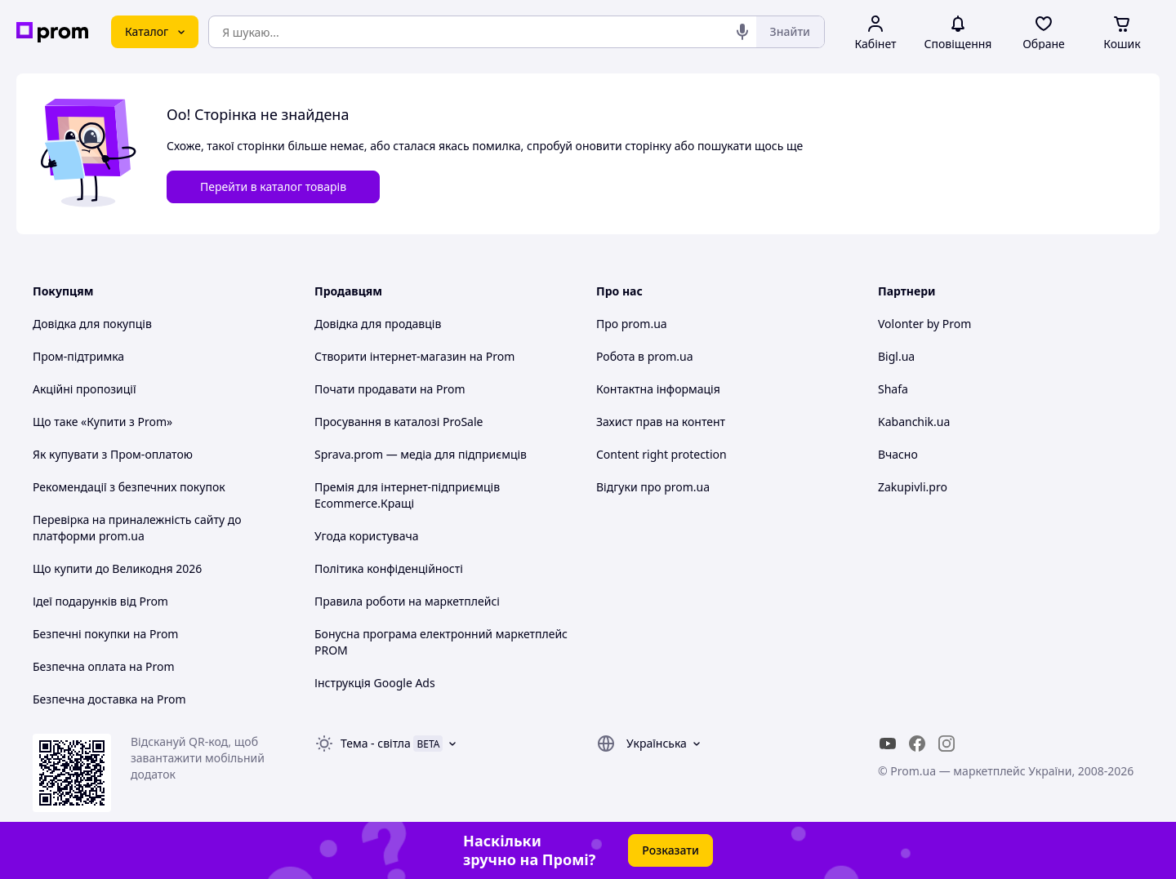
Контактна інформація (658, 389)
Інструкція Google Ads (374, 682)
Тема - (376, 743)
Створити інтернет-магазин (390, 356)
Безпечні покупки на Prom (105, 633)
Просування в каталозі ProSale (398, 421)
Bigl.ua (896, 356)
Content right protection (661, 454)
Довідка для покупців (92, 323)
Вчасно (898, 454)
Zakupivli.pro (912, 487)
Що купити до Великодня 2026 (117, 568)
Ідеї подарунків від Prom (100, 601)
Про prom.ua (631, 323)
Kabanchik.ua (914, 421)
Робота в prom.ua (644, 356)
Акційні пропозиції (84, 389)
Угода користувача (366, 536)
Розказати (670, 850)
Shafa (893, 389)
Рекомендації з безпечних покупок (129, 487)
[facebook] (917, 743)
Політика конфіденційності (388, 568)
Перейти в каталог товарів (273, 186)
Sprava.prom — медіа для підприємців (420, 454)
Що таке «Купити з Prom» (102, 421)
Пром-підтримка (78, 356)
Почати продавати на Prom (390, 389)
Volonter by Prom (924, 323)
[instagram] (946, 743)
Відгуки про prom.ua (653, 487)
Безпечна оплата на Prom (104, 666)
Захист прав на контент (660, 421)
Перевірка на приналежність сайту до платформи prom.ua (137, 528)
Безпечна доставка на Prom (109, 699)
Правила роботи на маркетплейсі (407, 601)
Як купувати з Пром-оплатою (113, 454)
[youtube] (888, 743)
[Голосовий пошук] (742, 31)
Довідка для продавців (377, 323)
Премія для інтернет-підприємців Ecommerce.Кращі (407, 495)
